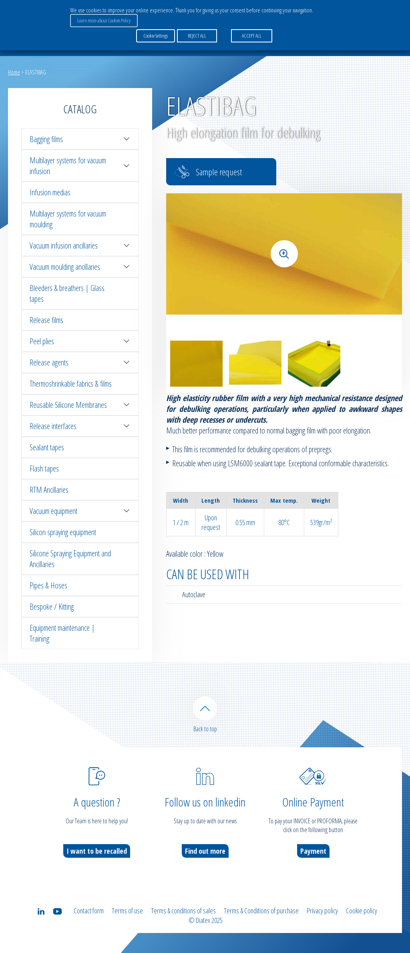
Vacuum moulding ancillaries (80, 266)
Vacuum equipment (80, 511)
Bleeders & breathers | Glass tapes (67, 293)
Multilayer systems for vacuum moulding (68, 219)
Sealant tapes (47, 447)
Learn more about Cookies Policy (104, 20)
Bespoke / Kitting (52, 606)
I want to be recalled (96, 851)
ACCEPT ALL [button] (251, 35)
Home (14, 72)
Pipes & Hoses (48, 585)
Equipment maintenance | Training (62, 633)
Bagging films (80, 139)
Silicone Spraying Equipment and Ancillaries (70, 559)
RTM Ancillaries (49, 489)
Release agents (80, 362)
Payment (313, 851)
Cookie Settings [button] (155, 35)
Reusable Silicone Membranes (80, 404)
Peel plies (80, 341)
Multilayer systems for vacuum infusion (80, 166)
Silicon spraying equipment (63, 532)
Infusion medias (50, 192)
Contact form (89, 910)
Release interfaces (80, 426)
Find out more (205, 851)
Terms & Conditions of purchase (261, 910)
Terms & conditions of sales (183, 910)
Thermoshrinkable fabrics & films (71, 383)
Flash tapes (44, 468)
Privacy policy (322, 910)
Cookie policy (361, 910)
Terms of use (127, 910)
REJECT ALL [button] (197, 35)
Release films (46, 320)
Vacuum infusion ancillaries (80, 245)
